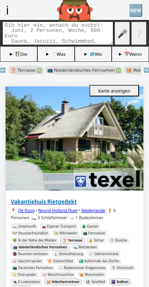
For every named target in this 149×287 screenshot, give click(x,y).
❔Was (58, 54)
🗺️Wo (95, 54)
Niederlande (93, 210)
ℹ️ (7, 10)
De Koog (26, 210)
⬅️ (3, 70)
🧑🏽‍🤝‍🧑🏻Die (21, 54)
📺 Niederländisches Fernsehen (84, 70)
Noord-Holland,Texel (57, 210)
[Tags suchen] (58, 33)
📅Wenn (133, 54)
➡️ (146, 70)
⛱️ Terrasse (26, 70)
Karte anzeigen (114, 91)
